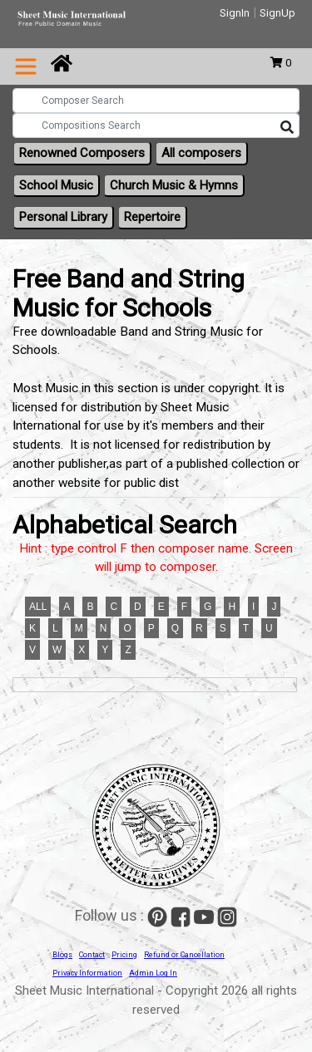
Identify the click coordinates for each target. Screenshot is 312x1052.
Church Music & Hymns (174, 185)
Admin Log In (153, 973)
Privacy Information (87, 973)
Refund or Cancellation (184, 955)
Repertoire (152, 216)
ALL (38, 606)
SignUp (277, 13)
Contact (92, 955)
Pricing (124, 955)
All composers (201, 152)
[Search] (287, 128)
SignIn (235, 13)
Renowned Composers (82, 152)
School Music (56, 185)
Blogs (62, 955)
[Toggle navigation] (25, 66)
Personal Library (63, 216)
